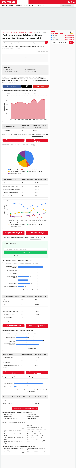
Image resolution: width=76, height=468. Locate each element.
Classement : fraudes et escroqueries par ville (37, 233)
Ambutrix (34, 46)
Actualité (7, 32)
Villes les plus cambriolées (13, 325)
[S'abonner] (62, 42)
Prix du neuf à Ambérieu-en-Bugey (36, 440)
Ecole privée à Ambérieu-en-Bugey (36, 436)
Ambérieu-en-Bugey (9, 424)
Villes (39, 5)
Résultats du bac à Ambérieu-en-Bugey (14, 452)
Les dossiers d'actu (56, 39)
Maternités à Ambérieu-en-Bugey (35, 438)
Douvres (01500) (8, 414)
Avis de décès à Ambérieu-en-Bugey (13, 426)
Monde (33, 5)
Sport (32, 2)
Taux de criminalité (9, 69)
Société (11, 5)
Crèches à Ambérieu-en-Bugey (35, 434)
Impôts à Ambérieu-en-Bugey (35, 431)
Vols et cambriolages (9, 73)
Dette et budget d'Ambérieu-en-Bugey (37, 429)
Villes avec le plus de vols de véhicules (37, 326)
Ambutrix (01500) (31, 414)
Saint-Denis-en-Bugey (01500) (11, 418)
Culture (39, 2)
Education (27, 5)
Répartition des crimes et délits (11, 71)
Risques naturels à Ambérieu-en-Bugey (14, 428)
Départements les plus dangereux (37, 140)
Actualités (22, 2)
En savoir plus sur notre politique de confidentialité (14, 255)
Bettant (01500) (8, 416)
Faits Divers (19, 5)
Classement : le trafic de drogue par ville (25, 408)
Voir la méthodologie (37, 136)
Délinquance (14, 32)
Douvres (11, 46)
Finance (48, 2)
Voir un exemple (69, 35)
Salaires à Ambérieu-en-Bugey (35, 427)
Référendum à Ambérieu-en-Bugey (36, 442)
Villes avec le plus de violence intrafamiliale (37, 372)
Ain (33, 32)
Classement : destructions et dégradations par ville (13, 233)
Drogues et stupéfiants (31, 71)
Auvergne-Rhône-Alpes (25, 32)
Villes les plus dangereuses (13, 139)
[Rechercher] (67, 5)
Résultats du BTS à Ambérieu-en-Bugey (37, 452)
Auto (55, 2)
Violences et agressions (31, 69)
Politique (4, 5)
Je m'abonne (24, 252)
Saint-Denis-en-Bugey (25, 46)
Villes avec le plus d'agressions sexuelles (13, 372)
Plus (62, 2)
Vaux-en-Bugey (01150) (33, 416)
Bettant (16, 46)
